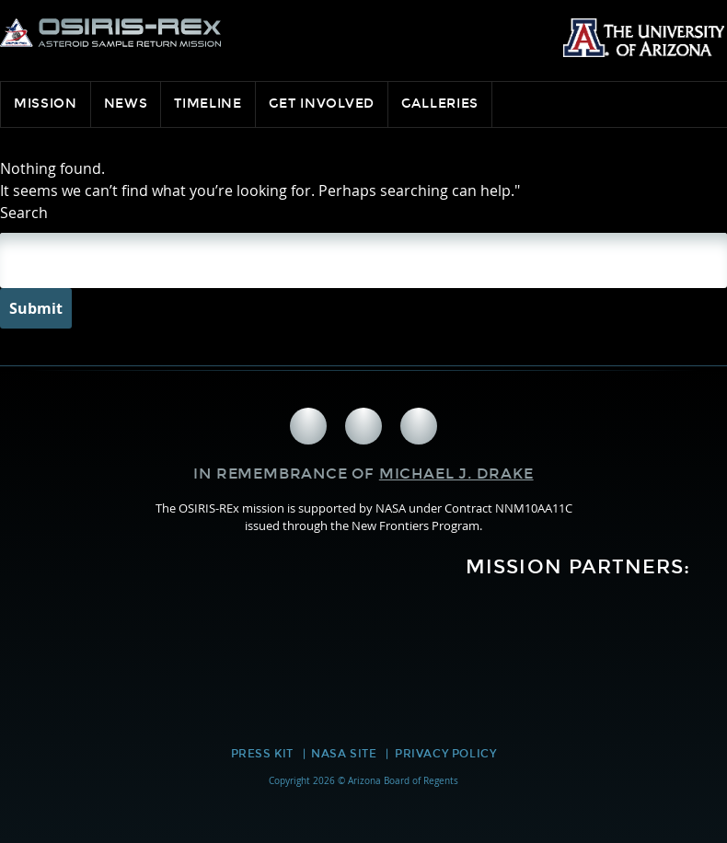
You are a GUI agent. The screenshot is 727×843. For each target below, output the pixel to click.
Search (24, 212)
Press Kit (262, 753)
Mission (45, 103)
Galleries (440, 103)
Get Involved (322, 103)
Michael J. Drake (456, 473)
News (126, 103)
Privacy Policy (445, 753)
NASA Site (343, 753)
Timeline (208, 103)
